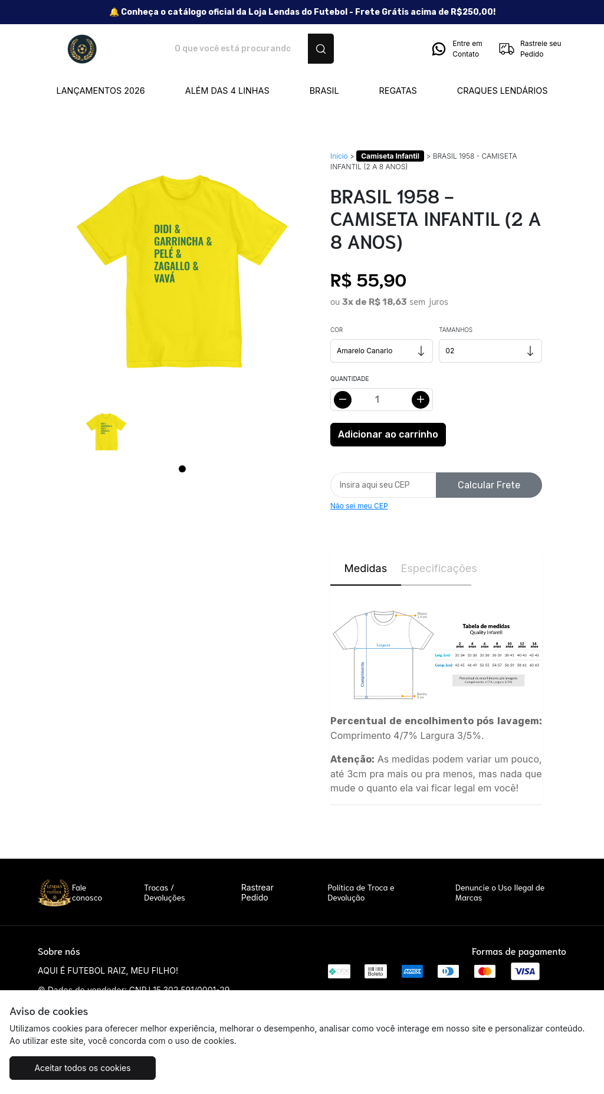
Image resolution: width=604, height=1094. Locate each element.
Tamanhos (455, 329)
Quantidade (349, 378)
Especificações (436, 568)
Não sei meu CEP (359, 505)
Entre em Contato (456, 49)
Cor (336, 329)
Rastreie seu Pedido (530, 49)
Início (339, 156)
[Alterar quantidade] (381, 399)
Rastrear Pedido (257, 892)
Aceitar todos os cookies (82, 1068)
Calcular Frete (489, 485)
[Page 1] (182, 468)
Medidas (365, 568)
